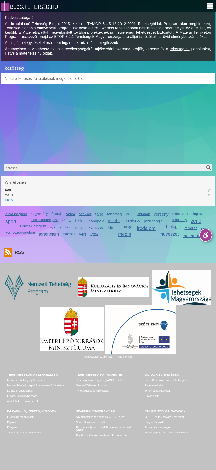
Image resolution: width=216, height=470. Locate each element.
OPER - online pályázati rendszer (164, 416)
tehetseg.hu (180, 49)
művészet (169, 234)
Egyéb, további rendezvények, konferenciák (101, 435)
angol (128, 227)
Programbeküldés (155, 422)
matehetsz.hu (30, 53)
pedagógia (96, 221)
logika (197, 214)
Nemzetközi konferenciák (91, 422)
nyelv (94, 234)
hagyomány (39, 214)
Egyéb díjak (152, 395)
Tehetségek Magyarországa (92, 390)
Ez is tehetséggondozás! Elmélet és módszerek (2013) (104, 429)
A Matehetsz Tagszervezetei (23, 401)
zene (196, 221)
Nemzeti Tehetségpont (20, 390)
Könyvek (12, 427)
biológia (173, 226)
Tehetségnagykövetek (157, 390)
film (111, 227)
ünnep (78, 228)
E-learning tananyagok (20, 416)
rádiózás (190, 228)
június (9, 200)
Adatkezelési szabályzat (98, 356)
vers (83, 234)
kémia (66, 221)
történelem (49, 234)
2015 (8, 190)
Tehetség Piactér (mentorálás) (24, 432)
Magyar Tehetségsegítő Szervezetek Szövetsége (35, 385)
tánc (99, 214)
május (9, 195)
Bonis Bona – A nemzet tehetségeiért (166, 380)
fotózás (69, 234)
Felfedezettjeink (154, 385)
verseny (161, 214)
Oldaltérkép (125, 356)
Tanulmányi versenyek (158, 427)
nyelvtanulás (60, 227)
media (124, 234)
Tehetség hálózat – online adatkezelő (166, 432)
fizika (80, 221)
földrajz (57, 214)
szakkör (85, 214)
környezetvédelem (20, 232)
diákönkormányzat (44, 220)
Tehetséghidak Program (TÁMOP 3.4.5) (99, 380)
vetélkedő (133, 220)
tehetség (114, 214)
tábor (129, 214)
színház (143, 214)
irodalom (146, 228)
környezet (97, 227)
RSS (18, 252)
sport (10, 221)
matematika (194, 235)
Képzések (13, 422)
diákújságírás (16, 214)
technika (114, 221)
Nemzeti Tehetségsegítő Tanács (26, 380)
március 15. (181, 214)
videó (70, 214)
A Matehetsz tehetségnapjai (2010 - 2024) (100, 416)
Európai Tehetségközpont (22, 395)
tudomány (179, 220)
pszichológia (153, 221)
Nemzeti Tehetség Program (92, 385)
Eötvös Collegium (33, 226)
